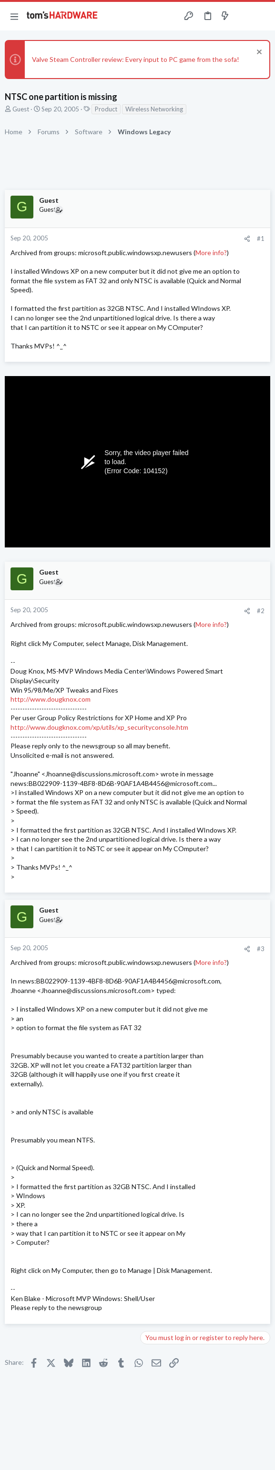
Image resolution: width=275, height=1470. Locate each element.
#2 (261, 611)
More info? (211, 252)
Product (106, 109)
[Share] (247, 238)
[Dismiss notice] (258, 53)
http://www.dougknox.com (50, 699)
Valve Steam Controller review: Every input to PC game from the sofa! (135, 59)
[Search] (262, 16)
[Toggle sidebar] (243, 16)
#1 (261, 238)
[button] (14, 16)
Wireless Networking (154, 109)
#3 (261, 949)
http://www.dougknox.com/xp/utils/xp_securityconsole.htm (99, 727)
